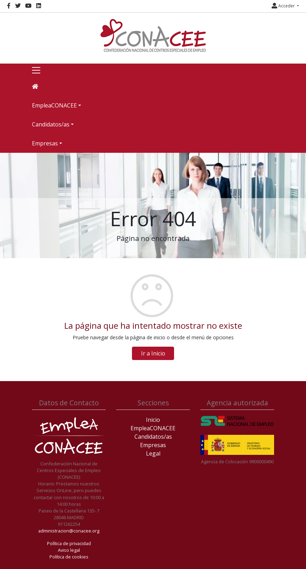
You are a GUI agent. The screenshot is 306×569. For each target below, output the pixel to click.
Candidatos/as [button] (50, 124)
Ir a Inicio (153, 353)
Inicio (153, 420)
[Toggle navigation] (36, 70)
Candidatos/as (153, 436)
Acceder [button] (284, 6)
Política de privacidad (69, 543)
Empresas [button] (45, 143)
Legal (153, 453)
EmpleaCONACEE (153, 428)
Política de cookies (68, 557)
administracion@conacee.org (68, 531)
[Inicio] (153, 35)
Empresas (153, 445)
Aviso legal (69, 550)
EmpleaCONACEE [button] (54, 105)
